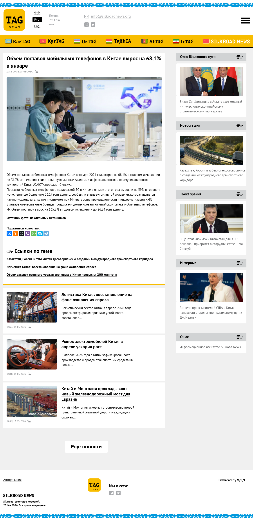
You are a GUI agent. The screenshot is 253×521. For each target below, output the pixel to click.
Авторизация (12, 480)
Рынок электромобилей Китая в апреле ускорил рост (92, 344)
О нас (184, 336)
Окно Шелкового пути (197, 56)
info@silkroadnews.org (111, 16)
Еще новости (86, 446)
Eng (37, 26)
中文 (37, 13)
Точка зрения (191, 194)
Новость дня (190, 125)
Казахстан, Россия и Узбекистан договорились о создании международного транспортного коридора (80, 259)
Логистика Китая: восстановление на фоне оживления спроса (51, 267)
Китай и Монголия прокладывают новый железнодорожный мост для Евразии (95, 394)
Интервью (188, 262)
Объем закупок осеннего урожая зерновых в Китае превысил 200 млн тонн (62, 274)
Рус (36, 20)
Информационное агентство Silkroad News (210, 347)
